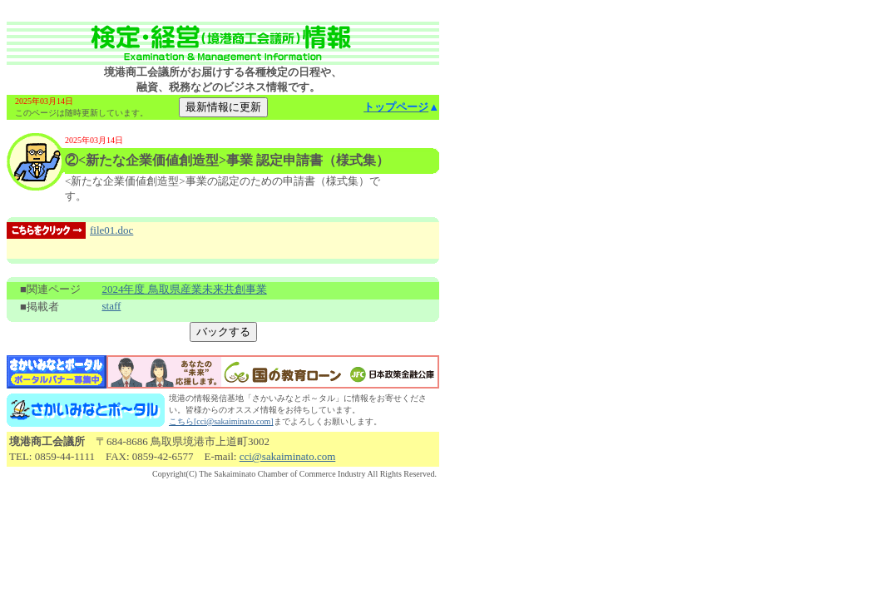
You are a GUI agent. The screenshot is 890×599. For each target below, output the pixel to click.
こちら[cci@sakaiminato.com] (221, 421)
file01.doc (111, 230)
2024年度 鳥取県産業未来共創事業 (183, 289)
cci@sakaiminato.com (288, 456)
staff (111, 306)
